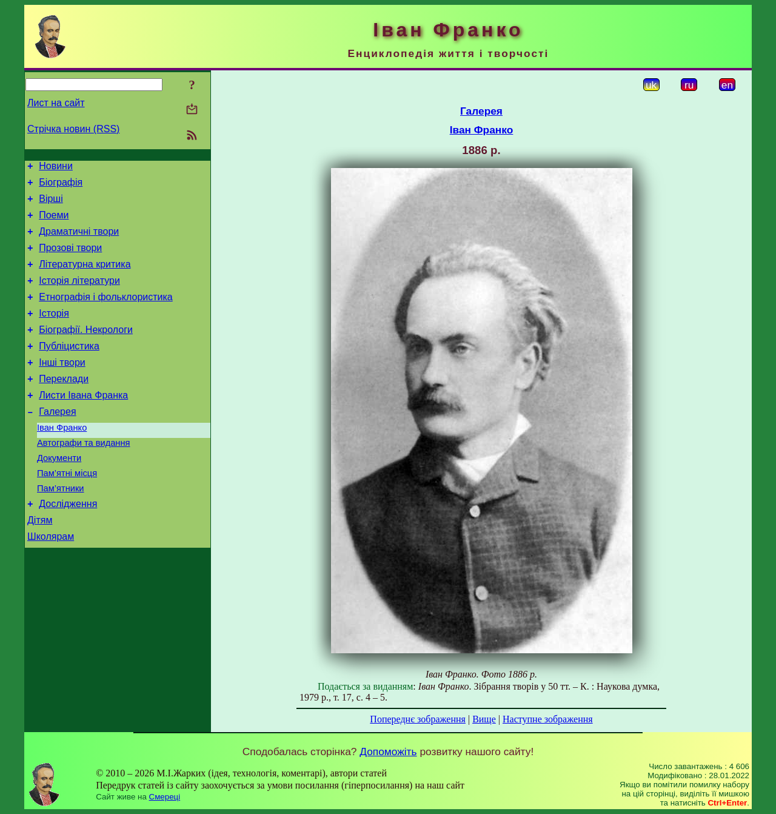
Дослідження (68, 544)
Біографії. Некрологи (86, 350)
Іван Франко (62, 458)
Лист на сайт (56, 103)
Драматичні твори (79, 240)
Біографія (60, 186)
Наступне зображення (548, 719)
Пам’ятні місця (67, 509)
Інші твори (62, 386)
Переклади (64, 404)
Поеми (54, 222)
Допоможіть (388, 751)
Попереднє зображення (418, 719)
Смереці (165, 796)
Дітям (39, 562)
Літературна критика (84, 277)
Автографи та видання (83, 475)
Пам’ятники (60, 526)
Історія (54, 331)
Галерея (57, 441)
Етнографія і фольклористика (106, 313)
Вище (484, 719)
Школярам (50, 580)
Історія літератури (79, 295)
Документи (59, 492)
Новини (56, 168)
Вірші (51, 204)
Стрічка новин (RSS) (73, 129)
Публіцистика (69, 368)
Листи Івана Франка (83, 422)
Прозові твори (70, 259)
